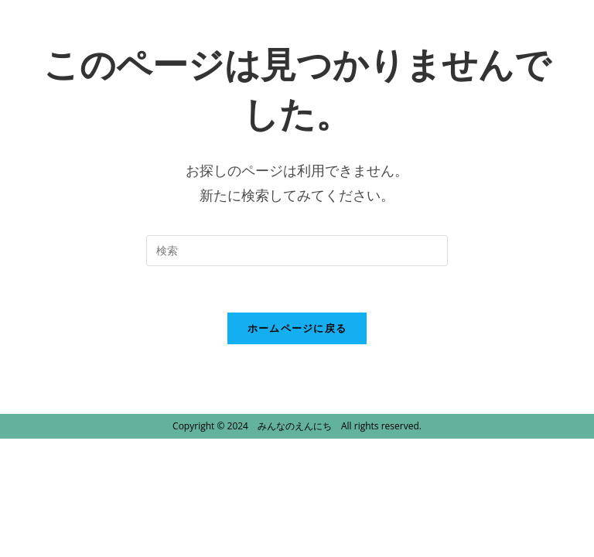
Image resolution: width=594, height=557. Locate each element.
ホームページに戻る (297, 328)
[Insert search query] (297, 250)
